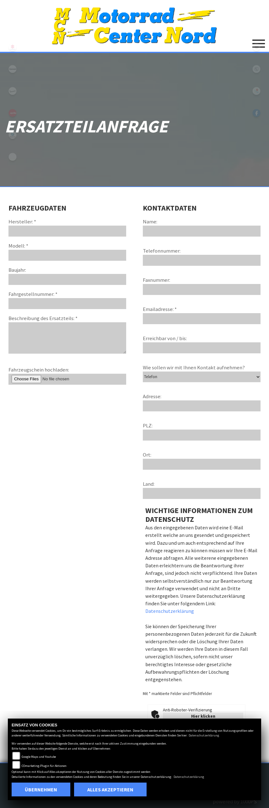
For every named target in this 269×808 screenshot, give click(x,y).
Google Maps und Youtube (39, 757)
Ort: (147, 454)
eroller (12, 156)
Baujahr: (17, 269)
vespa (12, 91)
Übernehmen (41, 789)
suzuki (12, 47)
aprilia (12, 113)
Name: (150, 221)
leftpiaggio (12, 135)
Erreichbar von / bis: (165, 338)
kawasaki (12, 69)
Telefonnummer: (161, 250)
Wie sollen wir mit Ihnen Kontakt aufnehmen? (194, 367)
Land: (148, 483)
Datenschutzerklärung (169, 611)
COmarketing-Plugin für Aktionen (44, 766)
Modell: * (18, 245)
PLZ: (148, 425)
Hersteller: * (22, 221)
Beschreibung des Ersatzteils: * (43, 318)
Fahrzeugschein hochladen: (38, 369)
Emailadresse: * (160, 309)
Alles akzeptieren (110, 789)
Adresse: (152, 396)
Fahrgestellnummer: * (32, 294)
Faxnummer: (156, 279)
